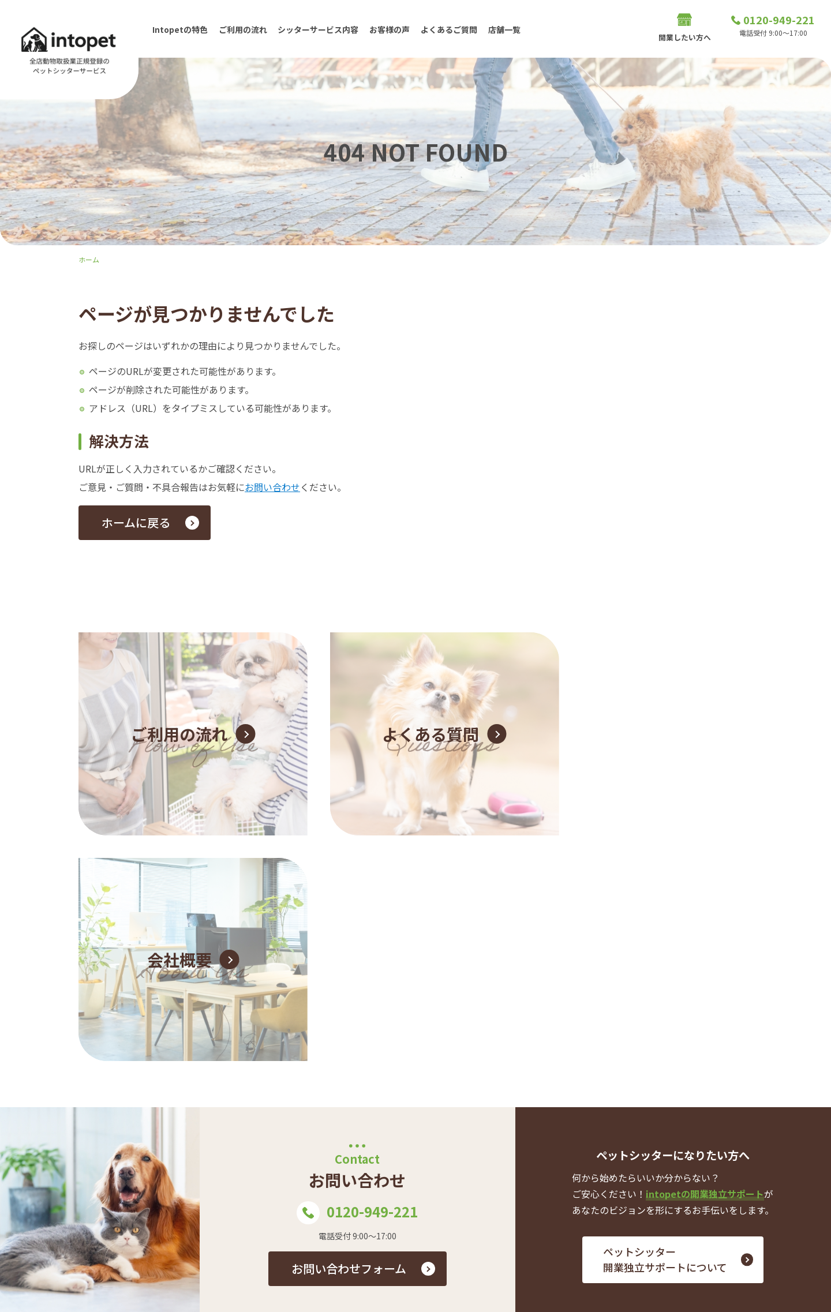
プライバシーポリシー (749, 1190)
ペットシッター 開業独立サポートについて (665, 1017)
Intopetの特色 (180, 28)
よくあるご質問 (452, 28)
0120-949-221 (357, 970)
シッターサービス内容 (319, 28)
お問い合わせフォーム (348, 1026)
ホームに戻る (136, 522)
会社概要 (674, 1190)
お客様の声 (392, 28)
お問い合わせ (272, 487)
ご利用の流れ (243, 28)
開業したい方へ (684, 29)
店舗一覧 (508, 28)
